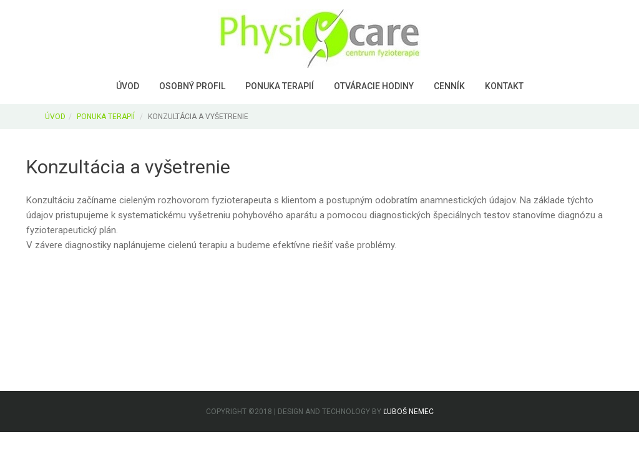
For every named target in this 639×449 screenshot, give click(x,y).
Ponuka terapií (279, 86)
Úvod (127, 86)
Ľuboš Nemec (408, 411)
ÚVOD (55, 116)
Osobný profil (192, 86)
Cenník (449, 86)
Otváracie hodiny (374, 86)
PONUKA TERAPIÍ (106, 116)
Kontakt (504, 86)
